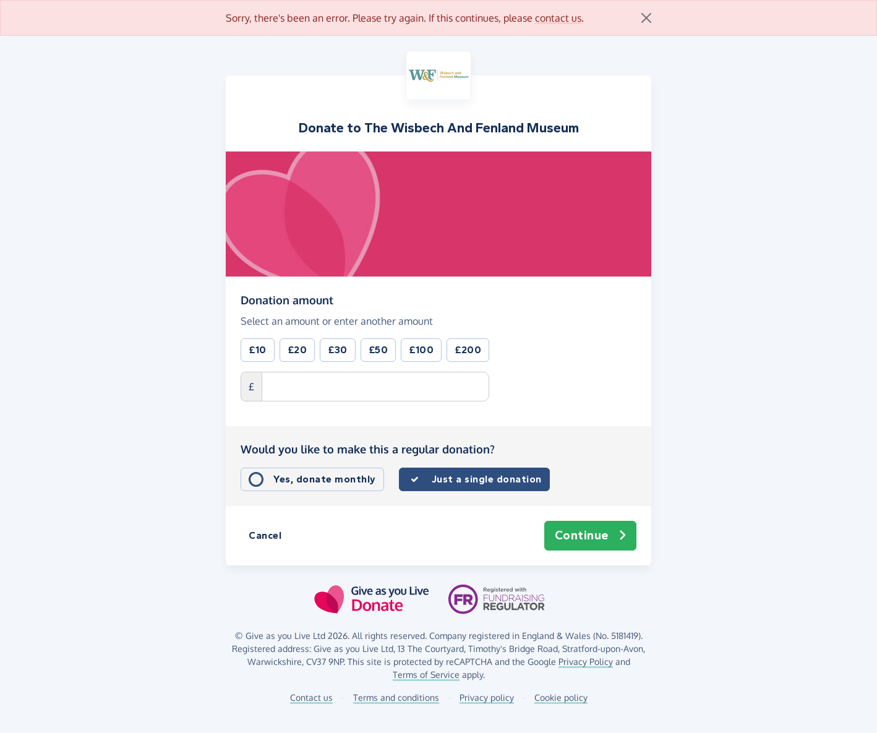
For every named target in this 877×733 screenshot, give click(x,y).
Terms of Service (426, 674)
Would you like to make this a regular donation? (368, 449)
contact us (558, 18)
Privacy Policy (585, 661)
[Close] (646, 18)
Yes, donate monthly (324, 479)
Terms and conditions (396, 697)
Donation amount (287, 299)
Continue (591, 535)
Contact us (311, 697)
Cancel (265, 535)
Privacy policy (487, 697)
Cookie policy (561, 697)
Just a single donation (487, 479)
